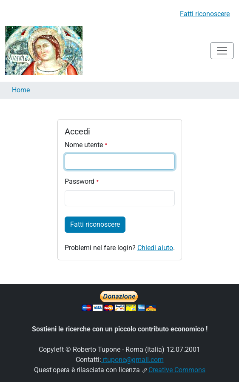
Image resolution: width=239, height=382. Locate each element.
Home (21, 90)
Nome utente (86, 145)
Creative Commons (176, 370)
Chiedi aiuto (155, 248)
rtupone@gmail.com (132, 360)
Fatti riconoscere (205, 14)
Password (82, 181)
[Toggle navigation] (222, 50)
